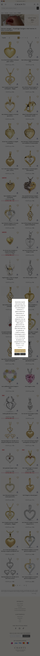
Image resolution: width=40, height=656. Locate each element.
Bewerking (26, 340)
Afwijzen (13, 340)
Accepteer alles (20, 336)
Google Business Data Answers (20, 333)
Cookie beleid (23, 329)
